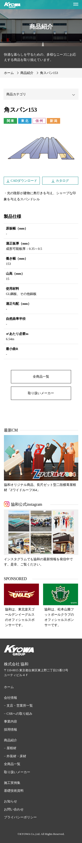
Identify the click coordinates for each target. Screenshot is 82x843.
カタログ (62, 180)
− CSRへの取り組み (18, 713)
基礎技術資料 (14, 790)
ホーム (9, 687)
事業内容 (10, 721)
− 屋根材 (10, 748)
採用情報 (10, 729)
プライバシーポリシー (20, 817)
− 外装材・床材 (15, 756)
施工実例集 (12, 783)
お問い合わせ (14, 809)
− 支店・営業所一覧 (18, 705)
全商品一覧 (41, 376)
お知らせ (10, 801)
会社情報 (10, 697)
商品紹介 (10, 740)
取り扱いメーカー (41, 393)
